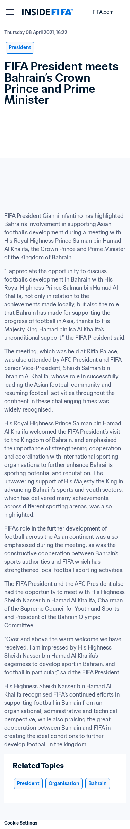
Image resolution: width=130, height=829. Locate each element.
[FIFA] (47, 12)
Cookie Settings (20, 823)
